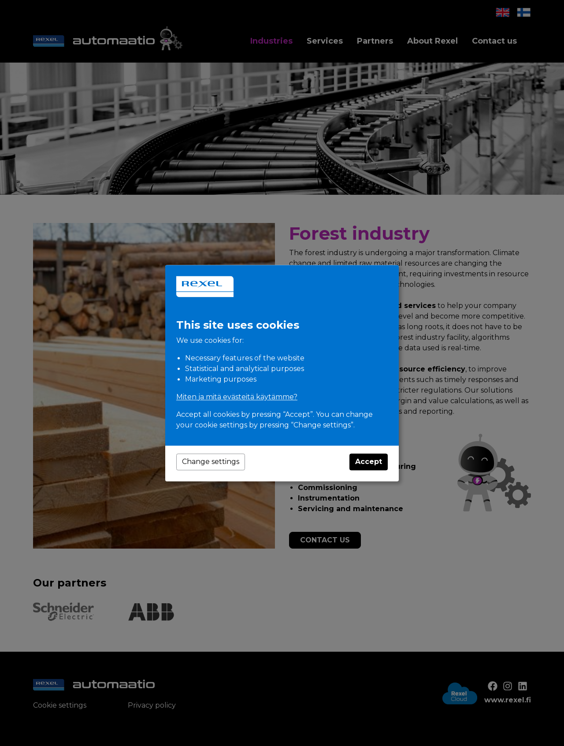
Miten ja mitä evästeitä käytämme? (236, 397)
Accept (368, 461)
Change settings (210, 461)
